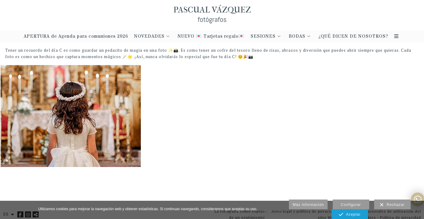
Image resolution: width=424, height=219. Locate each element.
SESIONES (263, 36)
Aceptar (349, 214)
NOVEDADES (149, 36)
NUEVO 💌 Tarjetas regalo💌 (211, 36)
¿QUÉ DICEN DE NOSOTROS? (353, 36)
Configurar (351, 205)
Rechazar (392, 205)
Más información (308, 205)
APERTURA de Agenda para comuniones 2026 (76, 36)
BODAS (297, 36)
